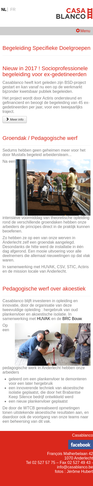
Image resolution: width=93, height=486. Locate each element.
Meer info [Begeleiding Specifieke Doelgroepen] (15, 119)
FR (12, 9)
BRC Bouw (72, 319)
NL (4, 9)
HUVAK (44, 319)
